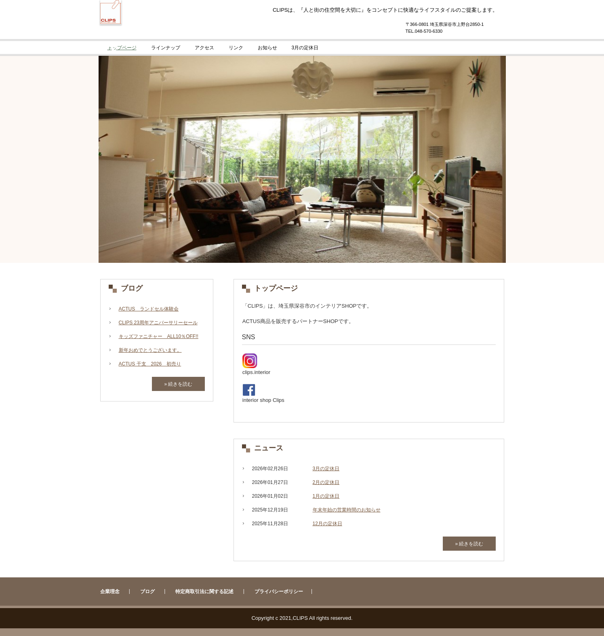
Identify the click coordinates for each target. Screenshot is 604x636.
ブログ (132, 288)
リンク (236, 48)
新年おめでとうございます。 (150, 350)
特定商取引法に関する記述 (204, 591)
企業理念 (110, 591)
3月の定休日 (305, 48)
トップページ (122, 48)
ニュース (268, 448)
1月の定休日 (326, 496)
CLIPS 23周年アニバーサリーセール (158, 322)
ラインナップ (165, 48)
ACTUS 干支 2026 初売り (150, 364)
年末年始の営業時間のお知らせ (347, 510)
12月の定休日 (327, 523)
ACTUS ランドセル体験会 (149, 309)
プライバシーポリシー (279, 591)
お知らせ (267, 48)
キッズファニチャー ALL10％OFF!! (158, 336)
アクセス (204, 48)
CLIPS (110, 37)
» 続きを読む (469, 544)
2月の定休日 (326, 482)
